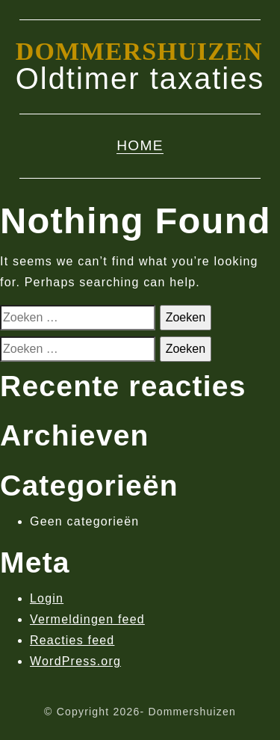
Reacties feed (72, 640)
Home (139, 145)
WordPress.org (75, 661)
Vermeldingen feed (87, 619)
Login (46, 598)
